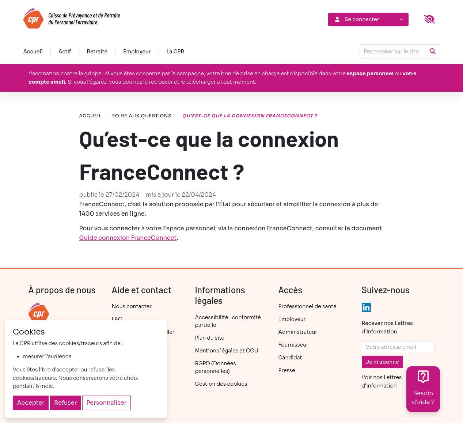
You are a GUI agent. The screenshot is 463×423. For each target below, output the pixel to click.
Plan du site (209, 338)
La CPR (176, 51)
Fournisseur (293, 344)
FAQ (117, 319)
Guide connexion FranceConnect (128, 238)
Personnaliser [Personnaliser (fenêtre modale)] (106, 403)
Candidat (290, 357)
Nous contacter (132, 306)
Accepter (31, 403)
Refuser (65, 403)
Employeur (137, 51)
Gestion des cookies (221, 384)
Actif (64, 51)
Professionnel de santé (307, 306)
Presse (286, 370)
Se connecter (356, 19)
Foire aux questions (141, 115)
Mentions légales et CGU (226, 350)
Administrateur (297, 332)
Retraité (97, 51)
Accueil (33, 51)
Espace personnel (370, 73)
